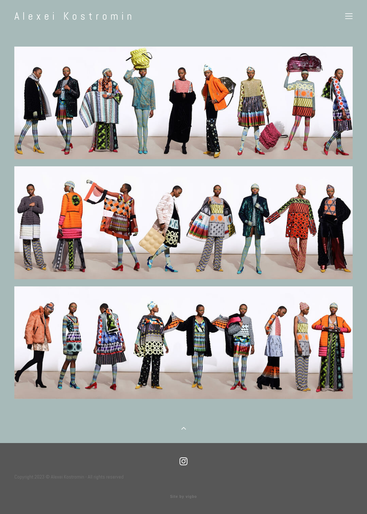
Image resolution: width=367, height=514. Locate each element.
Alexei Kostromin (74, 16)
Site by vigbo (183, 497)
